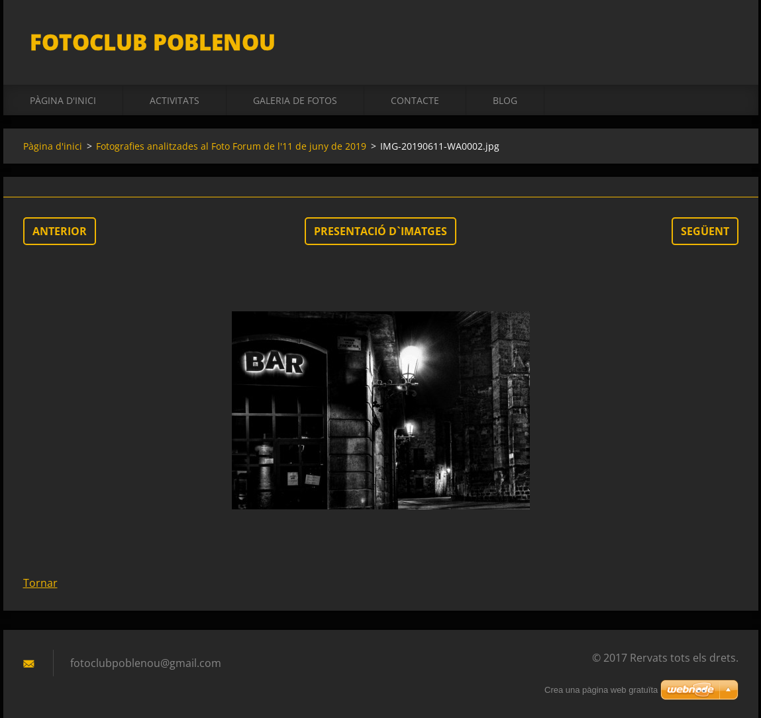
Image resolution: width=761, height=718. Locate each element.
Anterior (59, 231)
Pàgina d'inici (63, 100)
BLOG (505, 100)
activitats (174, 100)
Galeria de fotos (295, 100)
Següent (705, 231)
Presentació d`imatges (380, 231)
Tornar (40, 583)
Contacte (415, 100)
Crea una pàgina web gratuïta (601, 690)
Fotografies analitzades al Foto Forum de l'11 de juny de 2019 (231, 146)
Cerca (724, 38)
